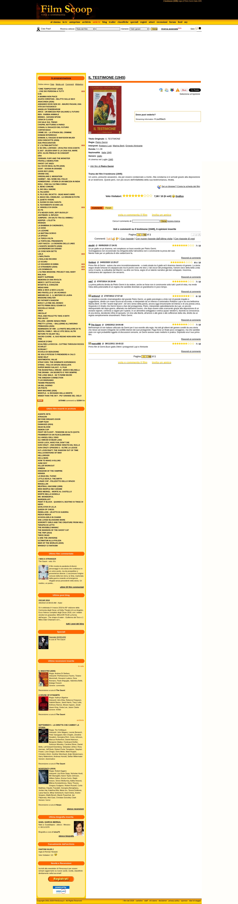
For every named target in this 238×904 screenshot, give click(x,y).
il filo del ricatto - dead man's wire (56, 194)
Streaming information (150, 119)
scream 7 (42, 349)
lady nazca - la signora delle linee (56, 243)
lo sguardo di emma (48, 264)
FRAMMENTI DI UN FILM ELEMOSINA (54, 435)
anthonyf (96, 296)
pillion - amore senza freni (52, 321)
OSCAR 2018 (44, 600)
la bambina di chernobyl (51, 225)
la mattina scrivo (47, 233)
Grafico (180, 196)
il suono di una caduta (49, 202)
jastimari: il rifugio (48, 215)
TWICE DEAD (43, 535)
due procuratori (47, 143)
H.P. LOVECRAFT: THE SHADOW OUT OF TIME (58, 450)
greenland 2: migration (50, 176)
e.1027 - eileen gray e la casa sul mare (58, 151)
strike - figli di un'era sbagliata (54, 365)
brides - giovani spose (49, 117)
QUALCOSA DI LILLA (47, 507)
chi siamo (153, 901)
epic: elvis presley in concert (53, 153)
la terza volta (45, 238)
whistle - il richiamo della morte (55, 393)
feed (180, 22)
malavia (42, 275)
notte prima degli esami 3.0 (52, 305)
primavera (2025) (46, 326)
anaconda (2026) (46, 102)
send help (43, 357)
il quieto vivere (46, 200)
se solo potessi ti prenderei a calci (56, 354)
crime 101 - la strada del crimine (55, 132)
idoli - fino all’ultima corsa (52, 184)
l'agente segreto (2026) (50, 246)
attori (152, 22)
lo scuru (42, 262)
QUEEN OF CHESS (46, 509)
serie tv (96, 22)
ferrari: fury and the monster (54, 158)
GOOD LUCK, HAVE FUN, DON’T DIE (53, 442)
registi (143, 22)
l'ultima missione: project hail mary (57, 272)
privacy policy (174, 901)
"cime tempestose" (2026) (50, 89)
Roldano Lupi (105, 145)
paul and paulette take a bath (53, 316)
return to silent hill (49, 334)
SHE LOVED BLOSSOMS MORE (51, 520)
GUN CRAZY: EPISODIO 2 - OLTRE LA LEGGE (57, 448)
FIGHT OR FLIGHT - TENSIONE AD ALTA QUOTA (58, 432)
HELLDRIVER (43, 455)
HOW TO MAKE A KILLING (49, 461)
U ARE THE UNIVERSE (47, 538)
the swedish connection (50, 378)
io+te (40, 210)
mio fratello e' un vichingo (52, 293)
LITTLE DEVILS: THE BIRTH (50, 479)
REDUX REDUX (44, 515)
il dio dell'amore (47, 189)
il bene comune (46, 187)
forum (172, 22)
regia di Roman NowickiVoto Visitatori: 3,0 (48, 852)
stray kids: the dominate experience (57, 362)
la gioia (42, 228)
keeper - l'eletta (46, 220)
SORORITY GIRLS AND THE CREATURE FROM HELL (60, 522)
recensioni (162, 22)
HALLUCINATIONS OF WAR (50, 453)
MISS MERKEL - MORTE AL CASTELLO (55, 492)
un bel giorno (45, 385)
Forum (108, 208)
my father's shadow (48, 300)
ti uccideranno (46, 380)
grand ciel (43, 174)
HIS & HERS (43, 458)
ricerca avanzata (169, 29)
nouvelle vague (46, 308)
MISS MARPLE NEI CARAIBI (50, 489)
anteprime (74, 22)
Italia (103, 152)
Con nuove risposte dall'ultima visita (154, 238)
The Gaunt (96, 325)
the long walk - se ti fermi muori (55, 375)
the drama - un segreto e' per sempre (57, 372)
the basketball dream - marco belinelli (59, 370)
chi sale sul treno (47, 122)
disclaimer (163, 901)
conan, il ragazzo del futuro (53, 127)
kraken (42, 223)
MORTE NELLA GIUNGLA (49, 494)
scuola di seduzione (48, 352)
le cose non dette (47, 251)
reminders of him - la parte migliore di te (59, 329)
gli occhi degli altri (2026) (51, 166)
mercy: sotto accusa (49, 282)
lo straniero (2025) (47, 267)
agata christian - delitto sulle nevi (56, 99)
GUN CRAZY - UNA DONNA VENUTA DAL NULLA (59, 445)
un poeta (42, 388)
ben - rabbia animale (48, 114)
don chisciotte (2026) (48, 140)
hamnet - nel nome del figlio (52, 179)
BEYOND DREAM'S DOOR (49, 419)
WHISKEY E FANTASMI (48, 546)
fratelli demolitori (48, 161)
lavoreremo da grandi (49, 249)
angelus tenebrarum (49, 109)
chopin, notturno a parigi (51, 125)
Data (52, 84)
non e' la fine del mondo (50, 303)
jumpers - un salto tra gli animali (55, 218)
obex (40, 311)
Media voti (60, 84)
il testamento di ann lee (50, 205)
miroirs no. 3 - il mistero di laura (55, 295)
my (186, 22)
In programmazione (61, 78)
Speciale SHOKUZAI (57, 637)
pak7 (90, 281)
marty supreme (46, 277)
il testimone (101, 77)
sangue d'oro (45, 341)
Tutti (108, 238)
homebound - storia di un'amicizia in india (59, 181)
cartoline (139, 901)
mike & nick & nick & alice (51, 290)
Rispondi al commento (191, 258)
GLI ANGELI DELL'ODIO (48, 437)
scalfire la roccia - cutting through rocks (61, 344)
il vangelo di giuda (48, 207)
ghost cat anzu (46, 163)
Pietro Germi (102, 142)
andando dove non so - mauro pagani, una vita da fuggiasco (59, 105)
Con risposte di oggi (184, 238)
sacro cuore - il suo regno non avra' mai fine (59, 338)
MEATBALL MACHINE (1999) (50, 486)
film (83, 401)
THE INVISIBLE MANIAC (48, 527)
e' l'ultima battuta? (48, 145)
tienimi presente (46, 383)
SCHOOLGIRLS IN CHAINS (49, 517)
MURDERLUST (44, 499)
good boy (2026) (46, 171)
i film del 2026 (128, 901)
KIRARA (41, 473)
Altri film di (102, 166)
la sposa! (43, 236)
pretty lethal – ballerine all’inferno (58, 324)
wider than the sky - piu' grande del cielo (59, 396)
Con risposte (127, 238)
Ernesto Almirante (134, 145)
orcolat (42, 313)
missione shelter (47, 298)
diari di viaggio (195, 901)
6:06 (39, 94)
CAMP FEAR (43, 422)
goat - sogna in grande (50, 169)
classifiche (123, 22)
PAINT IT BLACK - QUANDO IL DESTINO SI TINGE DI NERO (60, 503)
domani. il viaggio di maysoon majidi (56, 138)
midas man (43, 287)
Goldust (92, 262)
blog (104, 22)
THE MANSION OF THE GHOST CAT (53, 530)
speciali (134, 22)
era (40, 156)
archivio (86, 22)
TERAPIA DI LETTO (46, 525)
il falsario (43, 192)
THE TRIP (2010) (45, 533)
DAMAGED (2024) (45, 424)
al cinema (55, 22)
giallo (99, 156)
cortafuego (44, 130)
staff (146, 901)
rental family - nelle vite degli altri (57, 331)
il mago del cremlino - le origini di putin (59, 197)
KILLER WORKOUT (46, 466)
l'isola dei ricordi (47, 259)
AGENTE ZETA (44, 414)
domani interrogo (47, 135)
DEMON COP (43, 430)
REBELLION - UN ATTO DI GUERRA (53, 512)
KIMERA (41, 468)
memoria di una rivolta (49, 280)
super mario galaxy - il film (52, 367)
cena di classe (45, 120)
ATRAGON (42, 417)
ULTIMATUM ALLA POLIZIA (49, 541)
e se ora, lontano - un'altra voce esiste (59, 148)
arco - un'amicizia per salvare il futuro (58, 112)
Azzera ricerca (173, 221)
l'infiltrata (44, 256)
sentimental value (47, 360)
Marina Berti (118, 145)
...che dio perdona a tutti (51, 91)
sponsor (184, 901)
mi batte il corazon (48, 285)
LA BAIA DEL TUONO (47, 476)
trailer (112, 22)
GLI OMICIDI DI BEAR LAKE (50, 440)
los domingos (45, 269)
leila (40, 254)
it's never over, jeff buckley (53, 213)
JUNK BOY (42, 463)
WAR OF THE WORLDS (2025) (51, 543)
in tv (64, 22)
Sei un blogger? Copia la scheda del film (180, 186)
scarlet (42, 347)
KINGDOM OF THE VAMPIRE (50, 471)
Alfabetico (79, 84)
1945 (120, 77)
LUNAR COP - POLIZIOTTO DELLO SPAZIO (56, 481)
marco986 (96, 343)
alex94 (91, 245)
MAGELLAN (43, 484)
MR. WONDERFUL (46, 497)
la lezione (43, 231)
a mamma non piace (47, 97)
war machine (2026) (47, 391)
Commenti (97, 208)
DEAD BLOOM (44, 427)
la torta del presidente (50, 241)
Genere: (125, 29)
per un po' (43, 318)
